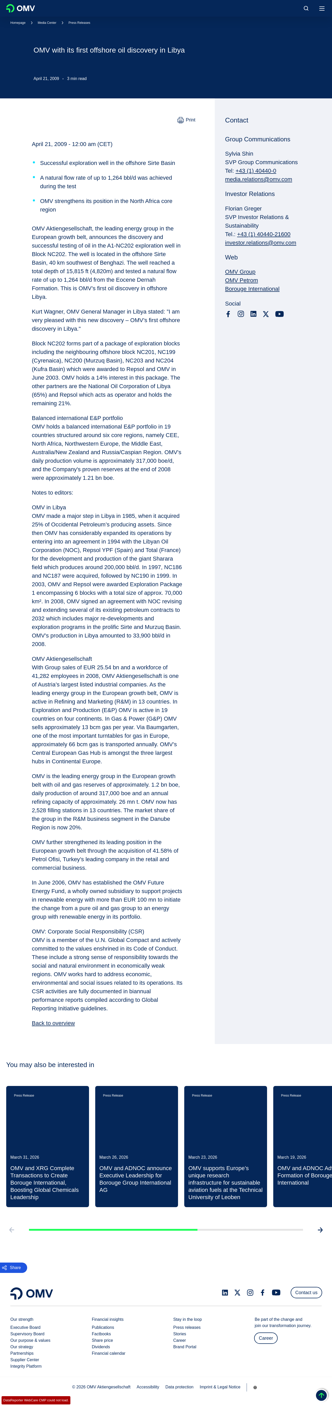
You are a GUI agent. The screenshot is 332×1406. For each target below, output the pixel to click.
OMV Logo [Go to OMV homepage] (20, 8)
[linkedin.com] (253, 314)
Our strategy (21, 1347)
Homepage (18, 23)
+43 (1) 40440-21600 (263, 234)
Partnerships (22, 1353)
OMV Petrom (241, 280)
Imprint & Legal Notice (220, 1387)
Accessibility (148, 1387)
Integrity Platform (26, 1366)
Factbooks (101, 1334)
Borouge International (252, 289)
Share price (102, 1340)
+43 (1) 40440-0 (255, 171)
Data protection (179, 1387)
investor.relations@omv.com (260, 243)
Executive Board (25, 1327)
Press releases (187, 1327)
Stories (179, 1334)
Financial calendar (109, 1353)
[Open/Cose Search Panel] (306, 8)
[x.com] (266, 314)
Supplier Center (24, 1360)
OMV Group (240, 272)
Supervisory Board (27, 1334)
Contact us (306, 1292)
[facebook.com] (228, 314)
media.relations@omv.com (258, 179)
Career (179, 1340)
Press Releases (79, 23)
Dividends (101, 1347)
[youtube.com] (279, 314)
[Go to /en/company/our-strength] (255, 1387)
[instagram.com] (241, 314)
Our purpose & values (30, 1340)
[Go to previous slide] (9, 1236)
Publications (103, 1327)
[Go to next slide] (322, 1236)
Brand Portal (184, 1347)
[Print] (186, 120)
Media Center (47, 23)
